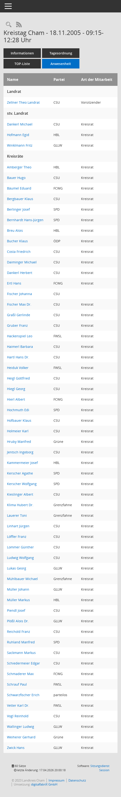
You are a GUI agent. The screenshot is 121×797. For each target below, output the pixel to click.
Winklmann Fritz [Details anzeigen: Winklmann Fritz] (19, 145)
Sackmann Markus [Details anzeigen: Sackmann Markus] (21, 652)
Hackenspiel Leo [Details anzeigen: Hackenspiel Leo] (19, 336)
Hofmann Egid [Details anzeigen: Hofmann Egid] (18, 135)
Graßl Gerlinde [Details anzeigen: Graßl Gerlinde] (18, 315)
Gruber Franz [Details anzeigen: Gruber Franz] (17, 325)
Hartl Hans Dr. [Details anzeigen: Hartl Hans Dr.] (18, 357)
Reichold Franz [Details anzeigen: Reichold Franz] (18, 631)
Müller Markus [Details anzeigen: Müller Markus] (18, 600)
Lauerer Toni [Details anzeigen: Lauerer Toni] (17, 515)
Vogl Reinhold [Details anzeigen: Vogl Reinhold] (17, 716)
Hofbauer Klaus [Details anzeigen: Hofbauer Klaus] (19, 420)
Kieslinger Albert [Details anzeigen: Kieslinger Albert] (20, 494)
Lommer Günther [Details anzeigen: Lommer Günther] (20, 547)
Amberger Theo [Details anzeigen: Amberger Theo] (19, 167)
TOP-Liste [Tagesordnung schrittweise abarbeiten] (22, 63)
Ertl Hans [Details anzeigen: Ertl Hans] (14, 283)
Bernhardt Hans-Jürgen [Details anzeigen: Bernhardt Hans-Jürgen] (25, 220)
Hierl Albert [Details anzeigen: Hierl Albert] (16, 399)
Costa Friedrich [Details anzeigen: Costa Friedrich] (19, 251)
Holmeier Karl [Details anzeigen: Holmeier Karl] (17, 431)
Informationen (22, 53)
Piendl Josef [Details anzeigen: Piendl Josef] (16, 610)
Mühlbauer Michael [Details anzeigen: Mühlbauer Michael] (22, 579)
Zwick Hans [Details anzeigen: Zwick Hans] (16, 747)
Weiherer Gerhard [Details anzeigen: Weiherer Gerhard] (21, 737)
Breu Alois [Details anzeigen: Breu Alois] (15, 230)
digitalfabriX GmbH (44, 784)
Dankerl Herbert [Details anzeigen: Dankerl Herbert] (19, 272)
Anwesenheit (60, 63)
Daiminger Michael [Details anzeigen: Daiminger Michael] (22, 262)
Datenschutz (77, 780)
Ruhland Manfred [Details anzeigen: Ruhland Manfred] (21, 642)
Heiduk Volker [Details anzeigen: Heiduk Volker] (17, 367)
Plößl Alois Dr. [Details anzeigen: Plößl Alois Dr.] (18, 621)
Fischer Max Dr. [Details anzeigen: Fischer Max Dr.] (19, 304)
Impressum (56, 780)
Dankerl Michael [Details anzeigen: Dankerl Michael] (19, 124)
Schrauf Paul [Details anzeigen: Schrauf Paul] (17, 684)
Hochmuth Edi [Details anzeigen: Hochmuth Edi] (18, 410)
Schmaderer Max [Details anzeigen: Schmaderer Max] (20, 674)
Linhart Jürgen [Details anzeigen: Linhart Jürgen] (18, 526)
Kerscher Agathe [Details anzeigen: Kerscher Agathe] (20, 473)
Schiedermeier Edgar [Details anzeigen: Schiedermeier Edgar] (23, 663)
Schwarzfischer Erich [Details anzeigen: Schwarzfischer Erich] (23, 695)
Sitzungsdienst (99, 768)
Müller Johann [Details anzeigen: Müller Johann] (18, 589)
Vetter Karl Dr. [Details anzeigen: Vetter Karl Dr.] (18, 705)
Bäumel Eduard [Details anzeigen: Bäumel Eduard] (19, 188)
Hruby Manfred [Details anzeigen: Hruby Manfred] (19, 441)
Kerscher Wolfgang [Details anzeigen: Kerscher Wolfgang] (22, 484)
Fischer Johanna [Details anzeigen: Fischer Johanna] (19, 294)
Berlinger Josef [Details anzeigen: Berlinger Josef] (18, 209)
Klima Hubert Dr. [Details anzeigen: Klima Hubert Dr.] (20, 505)
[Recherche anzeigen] (9, 25)
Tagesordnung (61, 53)
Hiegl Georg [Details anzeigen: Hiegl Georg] (16, 389)
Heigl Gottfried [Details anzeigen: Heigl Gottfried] (18, 378)
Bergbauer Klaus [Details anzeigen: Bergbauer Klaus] (20, 199)
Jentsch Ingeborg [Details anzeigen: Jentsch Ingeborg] (20, 452)
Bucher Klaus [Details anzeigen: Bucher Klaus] (17, 241)
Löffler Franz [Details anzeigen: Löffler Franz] (16, 536)
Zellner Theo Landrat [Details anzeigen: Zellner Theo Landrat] (23, 102)
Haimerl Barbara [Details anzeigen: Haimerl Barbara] (20, 346)
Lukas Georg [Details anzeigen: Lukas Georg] (16, 568)
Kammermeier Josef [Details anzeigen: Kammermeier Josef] (22, 462)
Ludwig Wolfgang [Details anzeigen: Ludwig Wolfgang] (20, 557)
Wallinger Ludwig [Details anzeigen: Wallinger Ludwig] (20, 726)
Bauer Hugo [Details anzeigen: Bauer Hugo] (16, 177)
